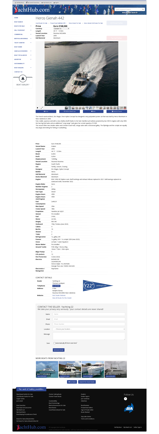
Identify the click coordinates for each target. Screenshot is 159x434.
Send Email (58, 350)
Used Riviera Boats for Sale (57, 410)
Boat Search (18, 22)
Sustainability (19, 63)
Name (48, 314)
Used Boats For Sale (41, 23)
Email (48, 319)
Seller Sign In (138, 427)
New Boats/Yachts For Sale (25, 394)
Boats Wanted (85, 412)
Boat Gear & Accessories (24, 407)
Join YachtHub (85, 398)
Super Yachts (21, 398)
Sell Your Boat (19, 30)
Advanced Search (129, 12)
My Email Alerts (21, 412)
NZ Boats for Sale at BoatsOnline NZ (27, 421)
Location (47, 329)
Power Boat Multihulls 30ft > (58, 23)
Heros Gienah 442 (93, 23)
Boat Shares (52, 407)
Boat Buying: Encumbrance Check (27, 414)
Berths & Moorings (21, 38)
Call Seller (117, 34)
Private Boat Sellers (87, 407)
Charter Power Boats (55, 396)
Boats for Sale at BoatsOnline (25, 419)
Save (48, 343)
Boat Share (18, 47)
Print (46, 111)
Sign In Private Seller (87, 410)
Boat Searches (21, 405)
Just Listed (20, 401)
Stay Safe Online (86, 416)
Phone (47, 324)
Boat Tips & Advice (20, 55)
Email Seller (117, 27)
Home (16, 18)
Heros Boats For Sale (75, 23)
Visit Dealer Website (58, 295)
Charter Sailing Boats (55, 394)
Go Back (72, 382)
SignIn (56, 2)
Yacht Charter (19, 43)
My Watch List (21, 410)
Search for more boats (87, 382)
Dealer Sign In (85, 396)
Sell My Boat (19, 2)
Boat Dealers (18, 68)
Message (47, 334)
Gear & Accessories (20, 51)
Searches (32, 2)
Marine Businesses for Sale (57, 405)
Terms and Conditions (87, 419)
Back (93, 111)
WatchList (46, 2)
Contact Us (18, 72)
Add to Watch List (69, 111)
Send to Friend (117, 111)
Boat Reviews (85, 405)
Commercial (18, 34)
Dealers (83, 394)
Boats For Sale (19, 26)
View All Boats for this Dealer (62, 298)
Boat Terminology (54, 403)
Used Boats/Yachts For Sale (25, 396)
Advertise (17, 59)
